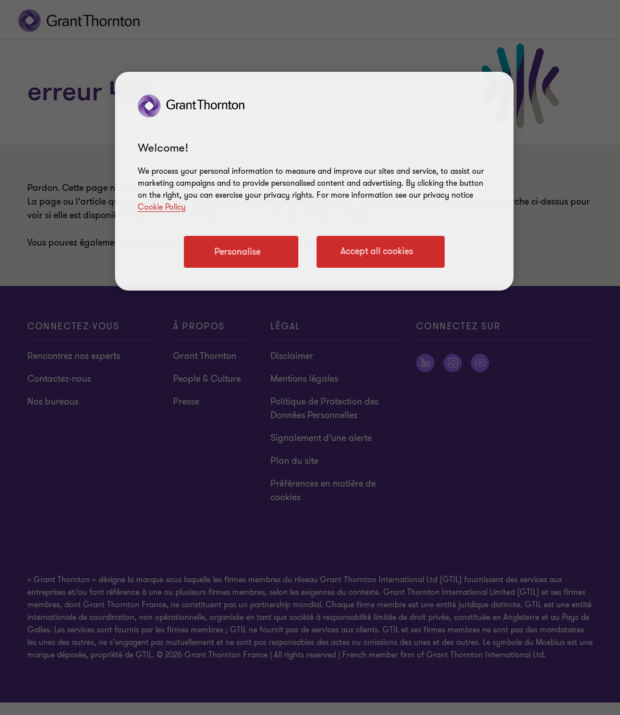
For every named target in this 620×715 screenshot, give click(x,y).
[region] (314, 181)
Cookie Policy (162, 207)
